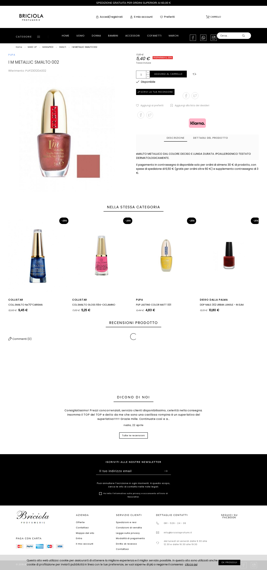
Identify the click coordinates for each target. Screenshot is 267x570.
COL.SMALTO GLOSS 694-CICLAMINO (93, 304)
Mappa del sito (85, 533)
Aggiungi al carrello (168, 74)
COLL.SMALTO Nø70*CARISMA (25, 304)
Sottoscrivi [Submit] (166, 471)
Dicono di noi (133, 397)
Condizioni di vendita (129, 527)
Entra (79, 538)
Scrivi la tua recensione (155, 92)
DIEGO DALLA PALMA (214, 299)
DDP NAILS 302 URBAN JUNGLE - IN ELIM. (222, 304)
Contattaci (82, 527)
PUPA (11, 54)
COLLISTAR (15, 299)
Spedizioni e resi (126, 522)
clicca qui (191, 564)
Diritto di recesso (126, 543)
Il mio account (84, 543)
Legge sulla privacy (128, 533)
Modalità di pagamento (130, 538)
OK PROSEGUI (229, 562)
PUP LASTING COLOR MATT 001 (153, 304)
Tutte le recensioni (133, 435)
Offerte (80, 522)
